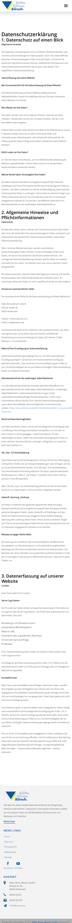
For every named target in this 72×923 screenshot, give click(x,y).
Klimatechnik (10, 846)
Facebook (8, 868)
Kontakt (8, 857)
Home (7, 836)
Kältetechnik (10, 852)
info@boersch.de (17, 905)
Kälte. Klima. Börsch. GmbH (14, 5)
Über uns (8, 841)
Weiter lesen (9, 821)
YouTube (18, 868)
